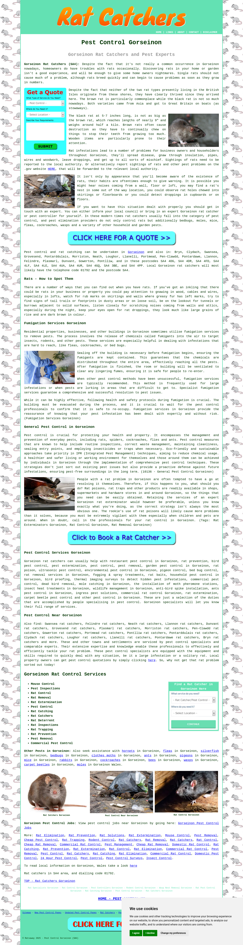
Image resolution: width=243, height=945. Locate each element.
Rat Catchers (130, 840)
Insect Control (159, 858)
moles (81, 764)
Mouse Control (177, 835)
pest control (104, 597)
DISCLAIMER (210, 32)
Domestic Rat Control (190, 844)
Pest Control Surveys (124, 858)
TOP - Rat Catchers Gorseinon (49, 881)
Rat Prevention (82, 835)
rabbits (65, 760)
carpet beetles (37, 764)
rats (110, 68)
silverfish (210, 751)
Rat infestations (83, 150)
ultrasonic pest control (60, 570)
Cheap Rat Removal (40, 844)
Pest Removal (205, 835)
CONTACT (194, 32)
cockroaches (110, 760)
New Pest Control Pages (48, 913)
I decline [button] (150, 933)
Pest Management (118, 844)
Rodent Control (102, 840)
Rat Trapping (73, 840)
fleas (167, 751)
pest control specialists (188, 642)
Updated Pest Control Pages (81, 913)
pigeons (186, 755)
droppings (173, 195)
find (37, 624)
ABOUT (181, 32)
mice (27, 760)
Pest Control (52, 853)
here (151, 660)
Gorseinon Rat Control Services (65, 674)
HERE (51, 169)
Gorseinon (136, 252)
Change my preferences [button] (173, 933)
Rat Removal (155, 840)
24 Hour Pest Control (58, 858)
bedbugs (56, 755)
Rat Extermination (145, 835)
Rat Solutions (112, 835)
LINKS (169, 32)
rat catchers (136, 216)
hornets (128, 751)
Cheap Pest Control (41, 840)
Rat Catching (104, 853)
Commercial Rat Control (80, 844)
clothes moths (104, 755)
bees (152, 760)
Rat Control (206, 840)
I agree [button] (136, 933)
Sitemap (26, 913)
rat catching (70, 252)
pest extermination (69, 565)
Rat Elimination (50, 835)
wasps (188, 760)
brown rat (95, 99)
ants (147, 755)
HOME (159, 32)
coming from (122, 185)
